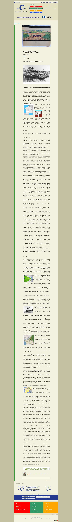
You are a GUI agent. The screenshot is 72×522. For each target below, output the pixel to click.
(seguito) (24, 56)
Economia (47, 503)
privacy (47, 498)
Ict (16, 503)
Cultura (19, 23)
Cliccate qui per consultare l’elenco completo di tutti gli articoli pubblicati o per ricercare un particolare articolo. (33, 487)
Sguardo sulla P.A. (49, 509)
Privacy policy (38, 517)
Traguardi (34, 509)
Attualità (47, 511)
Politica (46, 505)
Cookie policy (34, 517)
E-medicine (34, 505)
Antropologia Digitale (20, 509)
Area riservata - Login (18, 2)
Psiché (33, 508)
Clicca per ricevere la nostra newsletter (43, 496)
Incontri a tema (35, 511)
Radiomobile (18, 505)
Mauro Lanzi (28, 473)
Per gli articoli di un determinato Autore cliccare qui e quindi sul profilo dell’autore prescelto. (33, 490)
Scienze (17, 508)
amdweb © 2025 (56, 514)
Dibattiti (46, 508)
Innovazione (18, 506)
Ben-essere (34, 506)
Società (46, 506)
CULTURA (15, 23)
